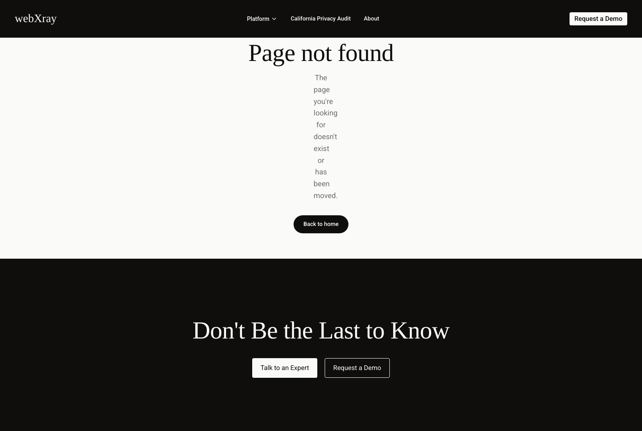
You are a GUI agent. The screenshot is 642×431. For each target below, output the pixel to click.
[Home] (36, 19)
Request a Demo (357, 368)
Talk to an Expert (284, 368)
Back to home (321, 224)
